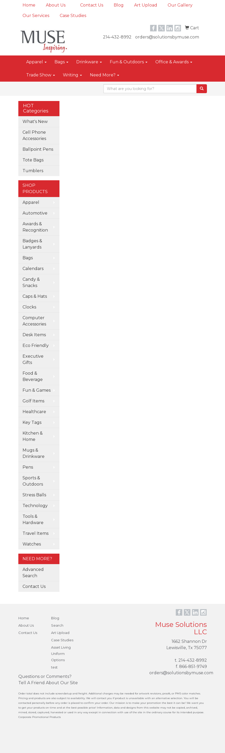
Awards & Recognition (35, 227)
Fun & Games (37, 390)
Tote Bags (33, 160)
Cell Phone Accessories (34, 135)
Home (29, 5)
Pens (28, 467)
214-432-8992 (117, 37)
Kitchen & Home (33, 436)
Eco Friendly (36, 345)
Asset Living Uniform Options (61, 653)
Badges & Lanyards (32, 244)
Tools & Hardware (33, 519)
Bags (61, 61)
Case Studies (73, 15)
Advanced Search (33, 572)
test (54, 667)
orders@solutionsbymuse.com (167, 37)
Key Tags (32, 422)
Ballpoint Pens (38, 149)
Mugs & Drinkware (34, 453)
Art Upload (145, 5)
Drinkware (89, 61)
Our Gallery (180, 5)
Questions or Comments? (45, 676)
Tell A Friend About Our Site (48, 682)
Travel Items (35, 533)
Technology (35, 505)
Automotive (35, 213)
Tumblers (33, 170)
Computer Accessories (34, 321)
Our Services (36, 15)
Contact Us (91, 5)
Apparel (36, 61)
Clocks (29, 307)
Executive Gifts (33, 359)
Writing (72, 74)
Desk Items (34, 334)
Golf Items (33, 400)
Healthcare (34, 411)
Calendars (33, 268)
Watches (32, 544)
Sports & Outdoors (33, 481)
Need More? (104, 74)
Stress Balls (34, 494)
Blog (119, 5)
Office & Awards (173, 61)
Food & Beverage (33, 376)
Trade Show (40, 74)
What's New (35, 121)
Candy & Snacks (31, 282)
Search (57, 625)
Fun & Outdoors (128, 61)
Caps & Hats (35, 296)
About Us (55, 5)
